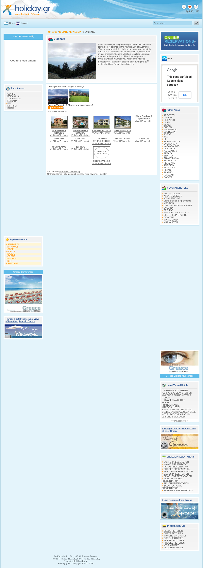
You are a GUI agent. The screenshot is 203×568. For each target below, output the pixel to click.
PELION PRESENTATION (176, 483)
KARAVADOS (170, 151)
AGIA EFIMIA (170, 129)
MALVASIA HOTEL (171, 407)
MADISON (169, 203)
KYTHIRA (12, 106)
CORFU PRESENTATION (176, 462)
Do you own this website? (172, 95)
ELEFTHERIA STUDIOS (175, 215)
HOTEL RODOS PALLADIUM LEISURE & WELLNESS (176, 415)
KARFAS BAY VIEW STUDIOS (177, 393)
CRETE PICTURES (173, 533)
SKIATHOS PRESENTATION (178, 476)
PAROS (11, 251)
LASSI (167, 122)
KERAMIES (169, 167)
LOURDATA (169, 132)
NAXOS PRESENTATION (176, 464)
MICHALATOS (171, 222)
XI (165, 139)
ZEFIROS (168, 210)
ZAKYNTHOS (14, 98)
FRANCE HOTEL (170, 405)
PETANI (168, 170)
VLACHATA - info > (59, 132)
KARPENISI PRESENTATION (178, 490)
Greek (12, 23)
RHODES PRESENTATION (177, 469)
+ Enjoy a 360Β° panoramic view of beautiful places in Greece (22, 320)
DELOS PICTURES (173, 531)
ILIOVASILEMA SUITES (173, 400)
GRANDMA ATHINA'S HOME (178, 205)
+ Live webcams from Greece (177, 500)
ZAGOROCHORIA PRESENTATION (171, 487)
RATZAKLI (169, 175)
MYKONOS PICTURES (175, 535)
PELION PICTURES (173, 547)
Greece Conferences (23, 272)
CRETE (11, 256)
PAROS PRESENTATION (176, 466)
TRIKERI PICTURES (174, 540)
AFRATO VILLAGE (173, 196)
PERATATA (169, 163)
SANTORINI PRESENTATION (178, 471)
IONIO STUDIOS (172, 198)
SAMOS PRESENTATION (176, 474)
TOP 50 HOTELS (179, 421)
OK (185, 95)
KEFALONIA (14, 96)
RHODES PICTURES (174, 543)
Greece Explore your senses (180, 376)
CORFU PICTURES (173, 538)
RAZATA (168, 177)
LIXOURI (168, 117)
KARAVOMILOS (171, 146)
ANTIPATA (169, 165)
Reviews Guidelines (69, 171)
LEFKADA (12, 101)
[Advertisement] (23, 173)
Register (103, 174)
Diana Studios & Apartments (177, 201)
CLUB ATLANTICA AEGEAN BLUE (179, 412)
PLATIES (168, 172)
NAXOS (11, 254)
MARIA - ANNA (171, 220)
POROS (168, 127)
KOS (10, 261)
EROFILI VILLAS (172, 193)
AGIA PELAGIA (171, 158)
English (24, 23)
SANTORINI (13, 244)
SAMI (166, 136)
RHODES (12, 258)
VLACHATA (169, 148)
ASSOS (167, 134)
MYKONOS (13, 247)
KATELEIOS (170, 160)
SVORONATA (170, 144)
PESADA (168, 153)
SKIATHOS (13, 263)
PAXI (10, 103)
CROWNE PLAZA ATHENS (175, 390)
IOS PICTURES (171, 545)
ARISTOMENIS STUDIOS (176, 212)
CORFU (11, 94)
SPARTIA (168, 155)
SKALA (167, 125)
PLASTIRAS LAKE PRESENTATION (172, 479)
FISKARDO (169, 120)
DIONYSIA (169, 217)
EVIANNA (168, 208)
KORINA (166, 402)
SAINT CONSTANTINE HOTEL (177, 409)
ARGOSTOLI (170, 115)
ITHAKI (11, 108)
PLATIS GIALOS (172, 141)
